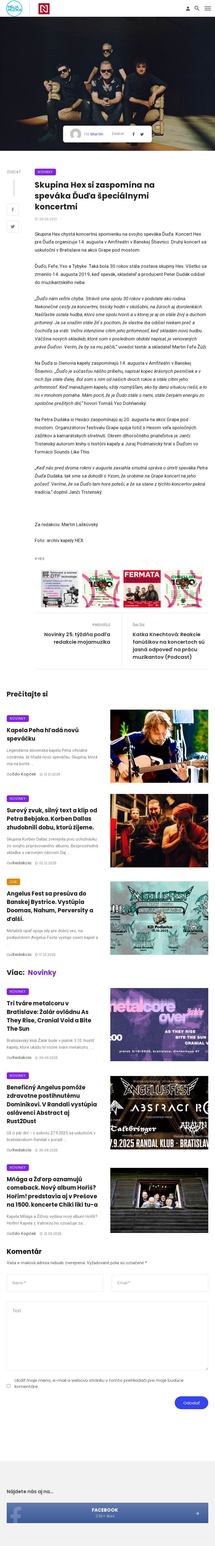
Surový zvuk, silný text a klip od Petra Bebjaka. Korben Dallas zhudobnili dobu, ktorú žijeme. (52, 819)
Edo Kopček (24, 774)
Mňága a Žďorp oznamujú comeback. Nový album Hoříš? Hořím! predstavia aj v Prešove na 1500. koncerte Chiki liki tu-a (52, 1192)
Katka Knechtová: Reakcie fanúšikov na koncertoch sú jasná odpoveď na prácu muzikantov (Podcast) (169, 645)
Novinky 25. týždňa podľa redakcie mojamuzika (77, 638)
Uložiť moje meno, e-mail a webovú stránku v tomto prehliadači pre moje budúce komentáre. (99, 1383)
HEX (41, 559)
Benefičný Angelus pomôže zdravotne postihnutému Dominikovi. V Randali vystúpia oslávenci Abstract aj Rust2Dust (52, 1104)
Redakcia (21, 863)
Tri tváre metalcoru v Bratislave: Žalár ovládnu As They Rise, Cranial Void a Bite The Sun (49, 1016)
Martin (96, 134)
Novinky (45, 172)
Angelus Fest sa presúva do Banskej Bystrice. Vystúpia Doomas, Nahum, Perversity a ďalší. (50, 906)
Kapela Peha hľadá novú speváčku (43, 734)
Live (13, 881)
